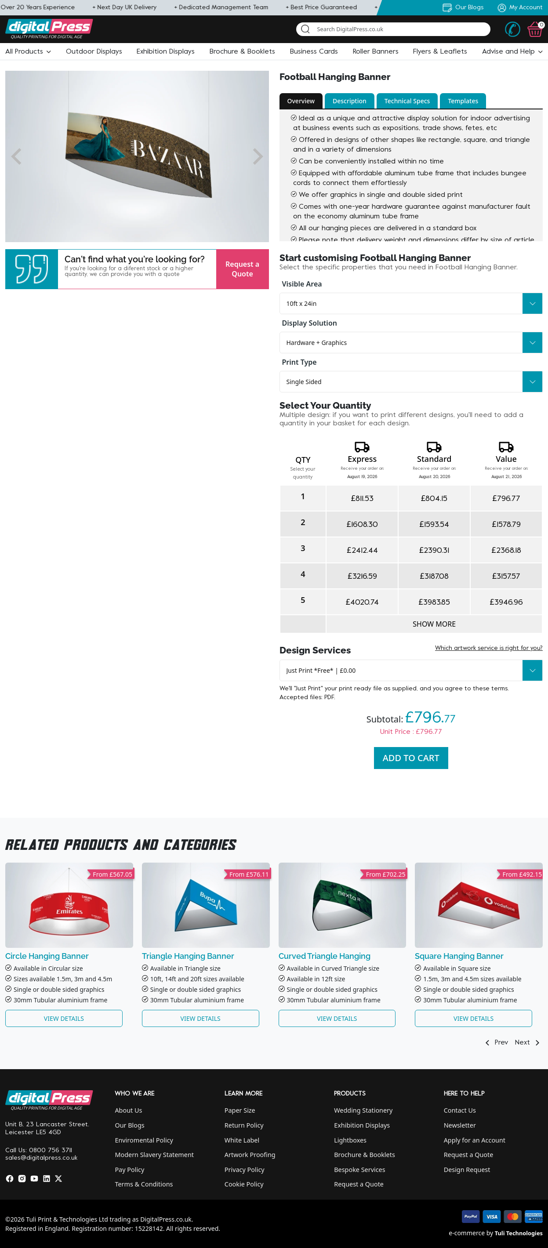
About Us (128, 1110)
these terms (490, 689)
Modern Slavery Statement (154, 1154)
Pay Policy (129, 1169)
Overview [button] (301, 101)
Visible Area (302, 284)
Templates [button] (463, 101)
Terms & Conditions (144, 1184)
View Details (64, 1018)
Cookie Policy (244, 1184)
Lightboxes (350, 1140)
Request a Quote (242, 269)
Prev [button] (495, 1043)
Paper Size (240, 1110)
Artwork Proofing (250, 1154)
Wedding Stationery (363, 1110)
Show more (434, 624)
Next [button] (529, 1043)
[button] (28, 51)
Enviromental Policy (144, 1140)
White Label (242, 1140)
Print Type (299, 362)
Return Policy (244, 1125)
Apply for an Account (474, 1140)
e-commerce (467, 1233)
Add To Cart (411, 758)
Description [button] (350, 101)
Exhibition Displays (362, 1125)
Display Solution (309, 323)
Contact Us (460, 1110)
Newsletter (460, 1125)
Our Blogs (129, 1125)
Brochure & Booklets (364, 1154)
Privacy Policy (245, 1169)
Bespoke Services (359, 1169)
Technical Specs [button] (407, 101)
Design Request (467, 1169)
